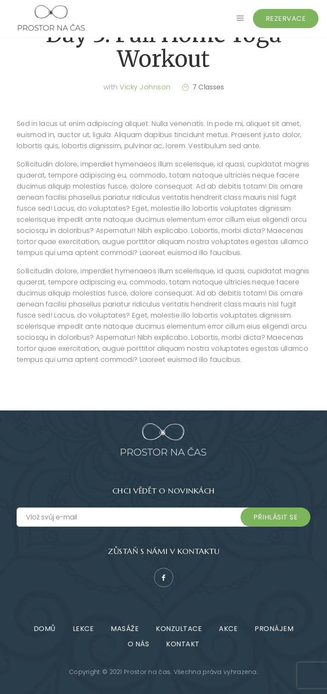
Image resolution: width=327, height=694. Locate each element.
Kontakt (183, 644)
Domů (45, 629)
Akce (228, 629)
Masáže (125, 629)
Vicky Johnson (145, 87)
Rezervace (286, 18)
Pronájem (274, 629)
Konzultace (179, 629)
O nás (138, 644)
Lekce (83, 629)
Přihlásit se (275, 517)
